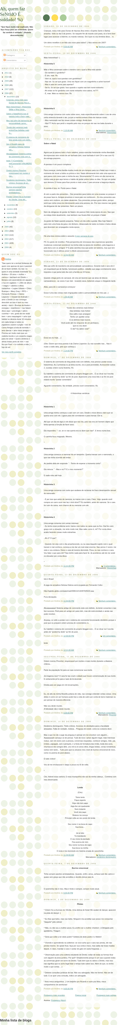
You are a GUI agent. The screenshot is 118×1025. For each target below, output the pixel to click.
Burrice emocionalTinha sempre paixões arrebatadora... (16, 190)
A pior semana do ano (84, 236)
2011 (7, 73)
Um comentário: (109, 636)
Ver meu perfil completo (11, 352)
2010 (7, 77)
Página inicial (80, 995)
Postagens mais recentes (54, 995)
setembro (11, 213)
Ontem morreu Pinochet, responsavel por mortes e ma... (18, 173)
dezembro (11, 97)
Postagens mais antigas (106, 995)
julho (9, 221)
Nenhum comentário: (107, 47)
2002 (7, 239)
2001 (7, 243)
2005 (7, 227)
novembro (11, 205)
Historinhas (111, 132)
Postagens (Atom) (58, 1000)
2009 (7, 81)
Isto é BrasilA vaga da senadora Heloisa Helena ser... (18, 147)
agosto (10, 217)
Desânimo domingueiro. (106, 857)
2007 (7, 89)
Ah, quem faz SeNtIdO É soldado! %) (12, 14)
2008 (7, 85)
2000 (7, 247)
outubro (10, 209)
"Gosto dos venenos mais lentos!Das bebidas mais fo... (17, 130)
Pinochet (112, 715)
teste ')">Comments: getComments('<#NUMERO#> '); (19, 163)
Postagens (9, 55)
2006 (7, 93)
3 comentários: (110, 566)
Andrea (8, 259)
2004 (7, 231)
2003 (7, 235)
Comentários (10, 60)
